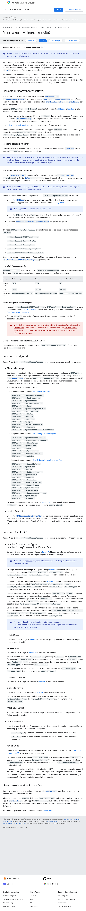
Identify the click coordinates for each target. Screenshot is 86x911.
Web (31, 903)
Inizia (59, 10)
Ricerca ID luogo (8, 903)
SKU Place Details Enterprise (18, 312)
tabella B (29, 561)
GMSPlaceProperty (15, 378)
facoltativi (71, 109)
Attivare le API (25, 56)
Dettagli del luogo (60, 203)
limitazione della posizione (19, 125)
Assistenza (62, 903)
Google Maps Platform (28, 27)
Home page (6, 27)
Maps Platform (23, 2)
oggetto (17, 200)
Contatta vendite (74, 10)
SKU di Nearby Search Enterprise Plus (47, 460)
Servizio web (72, 41)
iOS (4, 9)
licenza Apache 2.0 (53, 821)
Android (31, 41)
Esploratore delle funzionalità (13, 899)
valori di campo (47, 502)
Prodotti (15, 27)
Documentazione (43, 27)
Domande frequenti (9, 896)
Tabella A (53, 570)
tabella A (45, 552)
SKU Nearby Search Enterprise (44, 434)
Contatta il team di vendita (67, 899)
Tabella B (17, 563)
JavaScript (56, 41)
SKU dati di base (30, 310)
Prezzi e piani (63, 896)
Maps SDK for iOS (9, 906)
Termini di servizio (64, 906)
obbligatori (61, 109)
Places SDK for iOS (19, 9)
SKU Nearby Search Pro (42, 391)
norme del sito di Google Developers (14, 823)
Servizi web (34, 906)
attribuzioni (47, 810)
